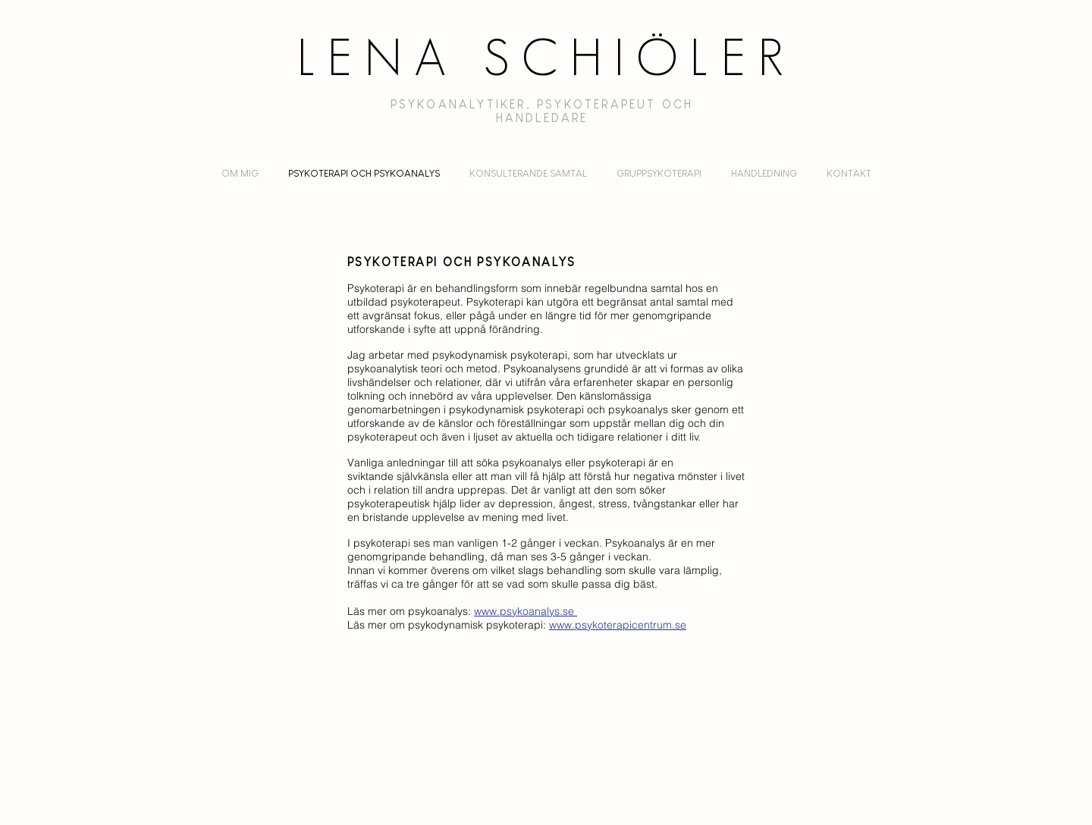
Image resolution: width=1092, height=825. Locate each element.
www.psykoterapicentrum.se (617, 625)
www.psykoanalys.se (525, 611)
